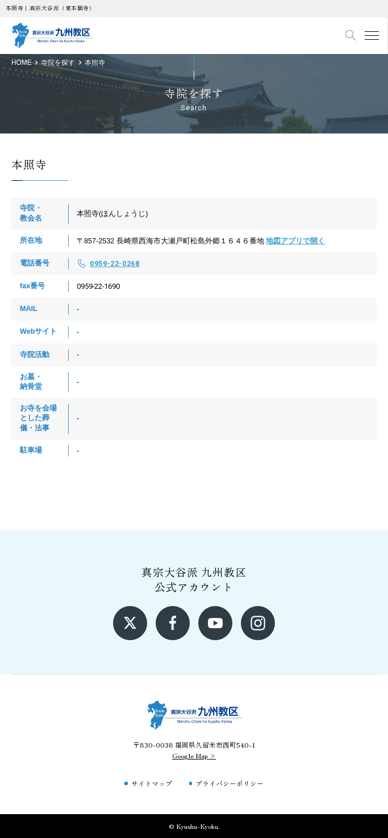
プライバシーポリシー (229, 783)
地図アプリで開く (295, 241)
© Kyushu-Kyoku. (194, 826)
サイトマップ (151, 783)
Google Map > (194, 755)
